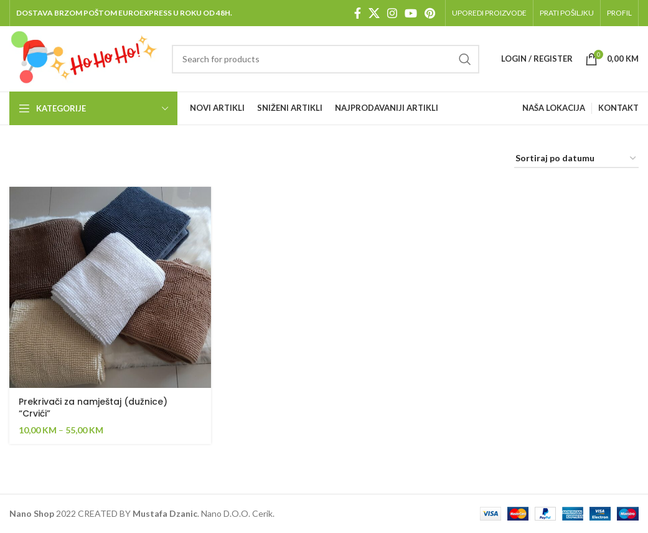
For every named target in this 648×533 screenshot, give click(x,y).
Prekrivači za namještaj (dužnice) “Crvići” (93, 407)
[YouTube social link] (411, 13)
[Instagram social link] (392, 13)
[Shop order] (576, 159)
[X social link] (374, 13)
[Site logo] (84, 57)
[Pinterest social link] (430, 13)
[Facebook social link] (357, 13)
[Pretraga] (325, 59)
